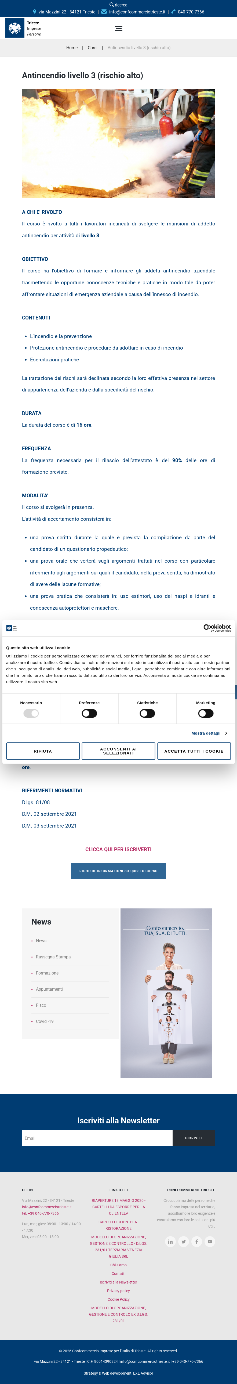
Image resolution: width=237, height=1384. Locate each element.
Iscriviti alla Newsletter (118, 1282)
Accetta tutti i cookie (194, 751)
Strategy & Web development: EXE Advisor (118, 1373)
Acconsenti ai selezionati (118, 751)
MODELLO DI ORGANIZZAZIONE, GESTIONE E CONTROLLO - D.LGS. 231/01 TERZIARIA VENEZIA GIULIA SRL (118, 1247)
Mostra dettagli (205, 733)
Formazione (47, 973)
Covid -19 (45, 1021)
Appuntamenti (49, 989)
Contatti (118, 1273)
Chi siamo (118, 1265)
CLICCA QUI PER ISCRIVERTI (118, 849)
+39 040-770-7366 (187, 1361)
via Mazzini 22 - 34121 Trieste (64, 12)
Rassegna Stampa (53, 956)
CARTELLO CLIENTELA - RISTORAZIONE (119, 1225)
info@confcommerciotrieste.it (47, 1207)
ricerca (118, 5)
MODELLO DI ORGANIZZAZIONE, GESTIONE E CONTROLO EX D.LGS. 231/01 (118, 1314)
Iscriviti (193, 1138)
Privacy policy (118, 1291)
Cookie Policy (119, 1299)
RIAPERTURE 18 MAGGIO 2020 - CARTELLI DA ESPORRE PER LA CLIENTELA (118, 1207)
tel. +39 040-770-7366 (40, 1213)
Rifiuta (43, 751)
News (41, 940)
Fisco (41, 1005)
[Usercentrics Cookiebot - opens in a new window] (207, 628)
